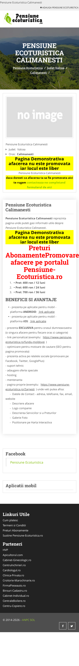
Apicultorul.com (13, 555)
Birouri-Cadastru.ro (15, 590)
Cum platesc (10, 520)
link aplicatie (46, 312)
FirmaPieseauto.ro (14, 585)
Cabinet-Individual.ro (16, 595)
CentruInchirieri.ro (14, 565)
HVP (5, 549)
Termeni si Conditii (14, 525)
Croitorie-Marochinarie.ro (19, 580)
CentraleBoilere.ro (14, 600)
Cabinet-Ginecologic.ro (17, 560)
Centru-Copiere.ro (14, 605)
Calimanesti (38, 72)
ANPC (25, 620)
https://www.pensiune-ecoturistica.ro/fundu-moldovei (38, 339)
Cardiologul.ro (12, 570)
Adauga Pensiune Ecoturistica (59, 7)
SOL (32, 620)
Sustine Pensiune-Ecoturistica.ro (23, 535)
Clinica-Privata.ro (13, 575)
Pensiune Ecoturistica (28, 68)
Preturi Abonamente (15, 530)
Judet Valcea (55, 68)
